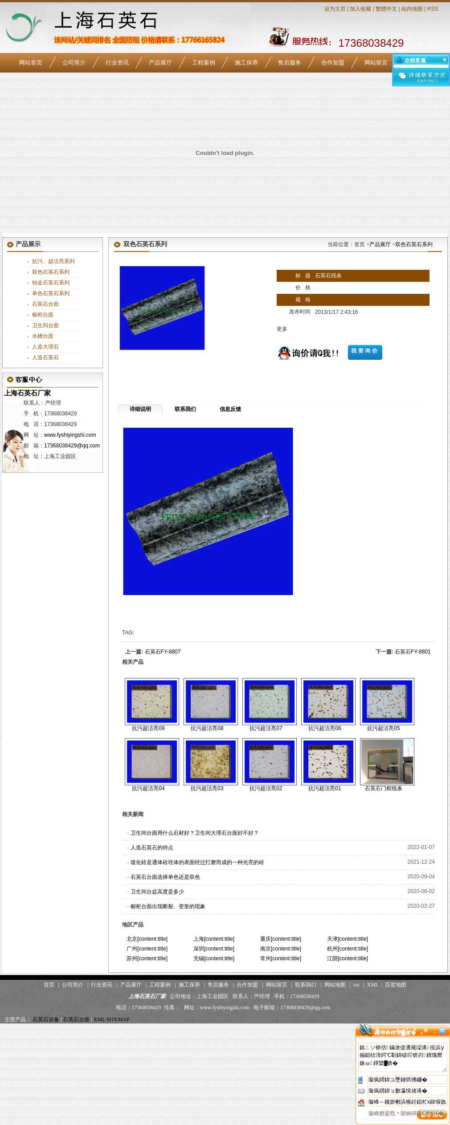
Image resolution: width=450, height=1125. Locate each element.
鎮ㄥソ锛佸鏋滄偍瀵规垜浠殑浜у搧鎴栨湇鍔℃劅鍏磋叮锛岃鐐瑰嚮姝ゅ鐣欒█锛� (402, 1057)
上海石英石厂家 (26, 393)
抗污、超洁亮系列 (53, 261)
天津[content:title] (347, 939)
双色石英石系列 (51, 272)
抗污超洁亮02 (266, 788)
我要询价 (365, 351)
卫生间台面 (45, 325)
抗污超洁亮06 (324, 728)
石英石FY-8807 (163, 652)
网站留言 (376, 62)
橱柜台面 (42, 315)
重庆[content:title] (280, 939)
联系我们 (185, 409)
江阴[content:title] (347, 958)
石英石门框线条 (383, 788)
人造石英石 (45, 357)
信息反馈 (230, 409)
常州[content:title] (280, 958)
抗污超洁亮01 (324, 788)
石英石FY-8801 (413, 652)
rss (356, 985)
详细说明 (140, 409)
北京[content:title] (147, 939)
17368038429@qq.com (72, 446)
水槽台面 (42, 336)
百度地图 (395, 985)
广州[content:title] (147, 949)
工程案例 (203, 62)
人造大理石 (45, 347)
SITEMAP (117, 1019)
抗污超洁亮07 (266, 728)
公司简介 (74, 62)
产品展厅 (160, 62)
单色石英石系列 (51, 293)
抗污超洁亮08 (207, 728)
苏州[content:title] (147, 958)
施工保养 (246, 62)
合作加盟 (332, 62)
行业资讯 (117, 62)
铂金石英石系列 (51, 283)
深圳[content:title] (213, 949)
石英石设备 (46, 1019)
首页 (49, 985)
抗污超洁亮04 (148, 788)
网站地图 (335, 985)
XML (373, 985)
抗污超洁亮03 (207, 788)
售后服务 (289, 62)
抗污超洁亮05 (383, 728)
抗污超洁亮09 (148, 728)
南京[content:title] (280, 949)
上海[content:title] (213, 939)
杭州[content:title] (347, 949)
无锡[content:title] (213, 958)
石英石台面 (45, 304)
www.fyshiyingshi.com (70, 435)
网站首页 (30, 62)
